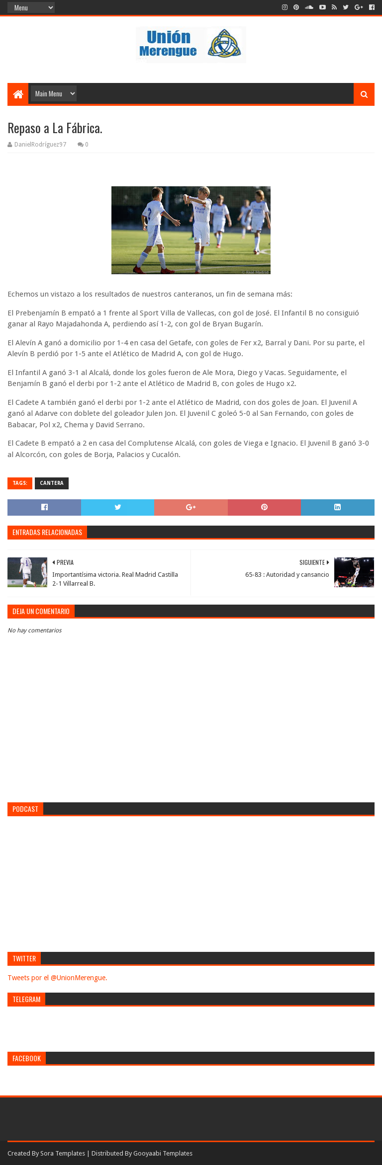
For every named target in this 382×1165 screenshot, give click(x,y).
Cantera (52, 483)
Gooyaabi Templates (162, 1153)
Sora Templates (62, 1153)
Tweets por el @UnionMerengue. (57, 978)
